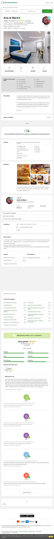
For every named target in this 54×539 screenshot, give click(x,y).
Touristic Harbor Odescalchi (10, 307)
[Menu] (52, 2)
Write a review (27, 348)
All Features (19, 157)
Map (32, 23)
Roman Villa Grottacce (9, 317)
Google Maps (6, 293)
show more (19, 110)
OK (51, 536)
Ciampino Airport (7, 260)
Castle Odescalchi (8, 305)
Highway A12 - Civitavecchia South (11, 322)
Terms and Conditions (24, 531)
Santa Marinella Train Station (33, 257)
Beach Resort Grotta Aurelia (34, 318)
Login (48, 2)
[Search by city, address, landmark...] (27, 7)
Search (47, 11)
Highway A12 (31, 302)
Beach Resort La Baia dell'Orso (35, 305)
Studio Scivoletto (6, 532)
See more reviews (27, 492)
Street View (13, 293)
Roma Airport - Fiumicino (9, 257)
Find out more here (16, 535)
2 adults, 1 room (32, 11)
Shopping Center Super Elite (10, 319)
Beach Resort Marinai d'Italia (34, 311)
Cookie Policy (38, 531)
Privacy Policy (31, 531)
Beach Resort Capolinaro (9, 314)
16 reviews (28, 20)
